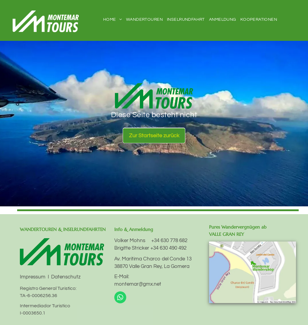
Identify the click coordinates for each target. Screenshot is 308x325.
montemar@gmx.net (137, 284)
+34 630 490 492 (168, 248)
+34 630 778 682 (169, 240)
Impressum (32, 277)
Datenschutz (66, 277)
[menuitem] (112, 19)
